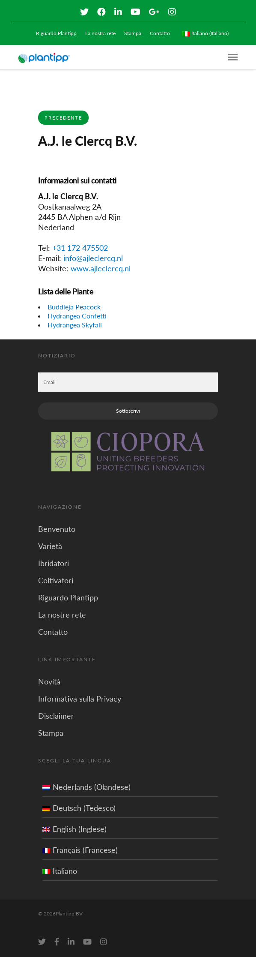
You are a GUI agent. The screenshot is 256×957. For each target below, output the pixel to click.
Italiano (59, 871)
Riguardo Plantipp (56, 33)
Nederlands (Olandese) (86, 787)
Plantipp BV (69, 913)
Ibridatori (53, 563)
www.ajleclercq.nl (101, 268)
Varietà (50, 546)
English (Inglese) (74, 829)
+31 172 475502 (80, 247)
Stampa (132, 33)
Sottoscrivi (128, 411)
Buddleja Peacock (74, 307)
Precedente (63, 117)
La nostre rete (62, 614)
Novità (49, 681)
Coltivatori (55, 580)
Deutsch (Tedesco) (79, 808)
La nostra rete (100, 33)
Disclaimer (56, 715)
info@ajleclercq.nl (93, 258)
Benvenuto (56, 529)
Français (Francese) (80, 850)
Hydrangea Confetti (77, 316)
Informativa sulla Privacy (79, 698)
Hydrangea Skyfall (75, 325)
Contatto (160, 33)
